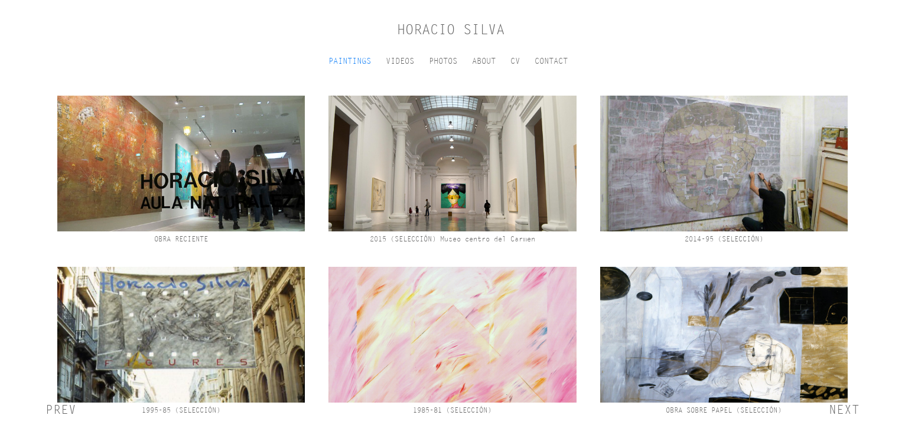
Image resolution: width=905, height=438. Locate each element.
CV (515, 61)
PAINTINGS (349, 61)
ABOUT (484, 61)
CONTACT (551, 61)
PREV (60, 409)
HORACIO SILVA (450, 29)
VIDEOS (400, 61)
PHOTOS (443, 61)
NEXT (844, 409)
